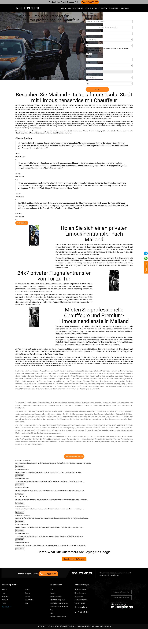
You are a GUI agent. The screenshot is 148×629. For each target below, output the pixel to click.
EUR (63, 8)
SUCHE (88, 54)
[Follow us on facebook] (78, 612)
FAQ (51, 613)
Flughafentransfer (80, 589)
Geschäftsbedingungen (57, 600)
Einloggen (121, 592)
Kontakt (52, 593)
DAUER (88, 62)
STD (87, 36)
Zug (26, 603)
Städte (88, 8)
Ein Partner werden (56, 596)
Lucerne (27, 596)
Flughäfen (114, 8)
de (69, 8)
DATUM (88, 30)
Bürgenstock (29, 600)
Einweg (92, 13)
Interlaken (5, 600)
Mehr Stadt (6, 607)
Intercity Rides (99, 8)
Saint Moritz (5, 596)
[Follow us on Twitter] (76, 612)
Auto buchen (21, 223)
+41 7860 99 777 (90, 2)
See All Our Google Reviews (74, 559)
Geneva (27, 593)
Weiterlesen (20, 466)
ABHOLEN (89, 18)
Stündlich (93, 15)
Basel (3, 593)
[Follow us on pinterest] (84, 612)
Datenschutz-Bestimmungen (59, 603)
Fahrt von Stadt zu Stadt (58, 617)
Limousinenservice (80, 593)
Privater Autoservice (81, 600)
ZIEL (87, 24)
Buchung (125, 8)
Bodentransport (80, 603)
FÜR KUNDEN (78, 8)
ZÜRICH (4, 589)
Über (51, 589)
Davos (27, 589)
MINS (87, 42)
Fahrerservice (79, 596)
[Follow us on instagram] (81, 612)
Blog (51, 610)
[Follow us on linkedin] (87, 612)
